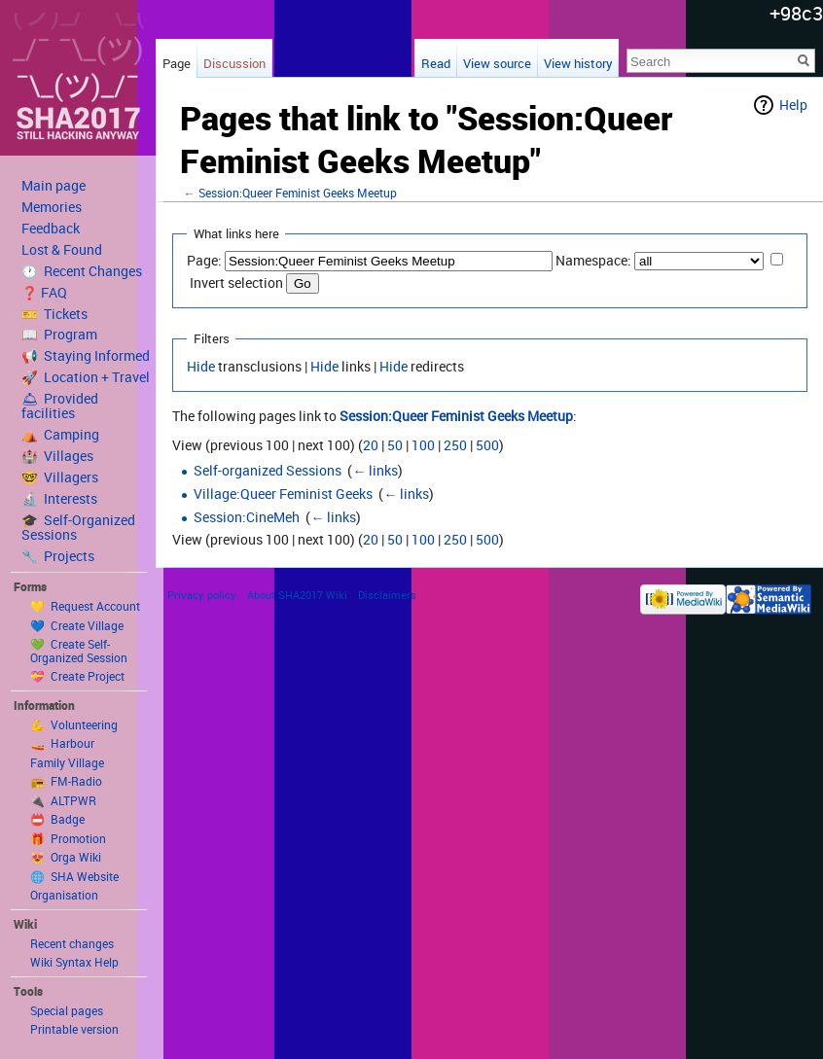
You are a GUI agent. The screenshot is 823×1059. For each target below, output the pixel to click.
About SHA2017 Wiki (297, 594)
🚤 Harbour (62, 743)
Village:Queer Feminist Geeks (283, 493)
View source (497, 63)
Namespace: (593, 260)
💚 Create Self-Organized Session (78, 650)
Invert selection (236, 282)
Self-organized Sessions (267, 470)
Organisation (64, 894)
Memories (51, 207)
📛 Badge (57, 819)
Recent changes (72, 943)
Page (176, 63)
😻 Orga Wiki (65, 857)
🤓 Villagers (59, 477)
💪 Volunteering (74, 724)
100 (423, 445)
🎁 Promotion (68, 838)
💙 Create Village (77, 625)
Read (435, 63)
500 (487, 445)
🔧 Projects (57, 556)
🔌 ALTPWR (63, 800)
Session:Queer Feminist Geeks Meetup (297, 193)
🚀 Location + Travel (85, 377)
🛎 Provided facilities (59, 406)
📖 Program (59, 334)
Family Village (67, 762)
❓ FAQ (44, 292)
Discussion (234, 63)
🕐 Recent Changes (81, 271)
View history (578, 63)
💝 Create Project (77, 676)
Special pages (66, 1010)
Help (793, 104)
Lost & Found (61, 250)
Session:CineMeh (247, 517)
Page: (204, 260)
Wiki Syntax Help (74, 962)
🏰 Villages (57, 456)
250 (455, 445)
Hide (201, 366)
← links (375, 470)
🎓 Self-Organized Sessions (78, 528)
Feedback (50, 228)
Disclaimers (387, 594)
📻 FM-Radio (66, 781)
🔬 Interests (59, 499)
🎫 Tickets (54, 314)
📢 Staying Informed (85, 356)
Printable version (74, 1029)
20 (370, 445)
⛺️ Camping (60, 434)
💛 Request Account (85, 606)
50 (395, 445)
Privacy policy (201, 594)
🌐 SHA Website (74, 876)
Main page (53, 185)
